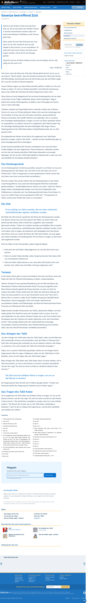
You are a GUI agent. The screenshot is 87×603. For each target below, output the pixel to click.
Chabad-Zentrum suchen (62, 2)
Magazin (17, 581)
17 (52, 264)
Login (44, 2)
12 (14, 186)
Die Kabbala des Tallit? (46, 528)
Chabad (30, 592)
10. (2, 451)
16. (33, 426)
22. (33, 443)
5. (1, 428)
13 (46, 186)
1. (1, 419)
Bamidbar (23, 12)
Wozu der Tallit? (39, 516)
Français (71, 55)
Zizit (10, 528)
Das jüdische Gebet (50, 580)
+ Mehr (55, 7)
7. (1, 433)
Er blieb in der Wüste (40, 514)
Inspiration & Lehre (45, 7)
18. (33, 432)
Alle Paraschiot (13, 12)
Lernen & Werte (17, 7)
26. (33, 453)
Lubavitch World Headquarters (63, 592)
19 (59, 340)
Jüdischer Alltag (5, 7)
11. (2, 453)
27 (20, 409)
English (66, 55)
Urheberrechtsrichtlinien (29, 503)
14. (33, 421)
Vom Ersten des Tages (11, 516)
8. (1, 435)
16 (16, 225)
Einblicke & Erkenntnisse (30, 7)
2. (1, 421)
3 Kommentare (42, 530)
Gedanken (38, 12)
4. (1, 426)
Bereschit (68, 65)
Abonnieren (31, 581)
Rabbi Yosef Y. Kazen (36, 593)
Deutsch (78, 2)
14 (43, 194)
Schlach (31, 12)
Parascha (4, 12)
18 (7, 321)
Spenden (72, 2)
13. (33, 419)
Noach (67, 67)
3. (1, 423)
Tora (47, 593)
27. (33, 455)
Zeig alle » (37, 518)
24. (33, 448)
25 (7, 403)
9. (1, 447)
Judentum (51, 593)
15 (42, 197)
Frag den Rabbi (51, 2)
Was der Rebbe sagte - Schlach (14, 518)
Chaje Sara (68, 74)
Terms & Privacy (75, 598)
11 (40, 176)
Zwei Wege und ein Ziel (11, 514)
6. (1, 430)
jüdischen (61, 593)
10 (11, 173)
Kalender (31, 578)
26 (9, 406)
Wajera (67, 71)
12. (2, 456)
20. (33, 439)
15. (33, 423)
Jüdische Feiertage (49, 577)
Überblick (61, 577)
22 (9, 368)
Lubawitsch (34, 592)
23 (49, 382)
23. (33, 446)
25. (33, 450)
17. (33, 428)
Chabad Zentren (63, 578)
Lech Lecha (69, 69)
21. (33, 441)
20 (54, 345)
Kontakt (83, 598)
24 (52, 385)
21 (46, 355)
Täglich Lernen (32, 580)
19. (33, 436)
